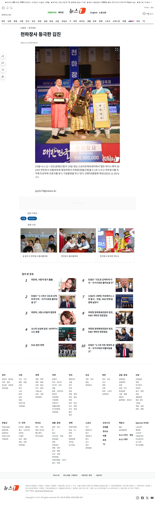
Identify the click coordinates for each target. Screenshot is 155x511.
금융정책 (122, 382)
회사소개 (56, 475)
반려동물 (55, 457)
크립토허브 (52, 12)
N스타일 (72, 445)
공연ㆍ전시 (56, 427)
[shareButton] (2, 56)
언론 (53, 442)
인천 (70, 388)
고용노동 (38, 391)
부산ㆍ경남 (73, 409)
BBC (120, 427)
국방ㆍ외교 (89, 379)
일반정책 (5, 430)
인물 (20, 400)
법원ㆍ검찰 (23, 382)
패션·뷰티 (139, 400)
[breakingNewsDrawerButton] (7, 8)
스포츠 (88, 423)
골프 (87, 445)
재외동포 (88, 385)
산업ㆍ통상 (39, 385)
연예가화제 (73, 427)
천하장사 (32, 218)
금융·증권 (123, 375)
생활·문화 (56, 423)
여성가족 (22, 403)
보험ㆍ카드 (123, 388)
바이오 (38, 423)
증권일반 (122, 391)
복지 (20, 388)
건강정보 (55, 445)
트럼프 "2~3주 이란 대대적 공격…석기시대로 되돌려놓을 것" (101, 348)
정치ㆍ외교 (106, 379)
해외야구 (88, 430)
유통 (137, 394)
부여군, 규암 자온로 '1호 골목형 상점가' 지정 (60, 2)
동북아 (54, 379)
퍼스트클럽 (139, 445)
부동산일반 (6, 427)
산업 (137, 375)
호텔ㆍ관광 (140, 406)
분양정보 (5, 433)
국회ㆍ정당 (6, 382)
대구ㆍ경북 (73, 406)
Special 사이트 (142, 423)
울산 (70, 412)
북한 (104, 375)
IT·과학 (22, 423)
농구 (87, 442)
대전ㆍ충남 (73, 397)
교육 (20, 385)
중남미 (54, 394)
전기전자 (139, 385)
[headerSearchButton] (11, 8)
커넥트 (146, 8)
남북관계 (105, 394)
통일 (87, 382)
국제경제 (55, 397)
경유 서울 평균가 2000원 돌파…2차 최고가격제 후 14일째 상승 (103, 2)
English (93, 12)
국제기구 (55, 403)
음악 (70, 436)
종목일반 (88, 448)
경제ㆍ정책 (39, 379)
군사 (103, 382)
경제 (37, 375)
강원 (70, 391)
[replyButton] (2, 62)
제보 (152, 8)
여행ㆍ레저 (56, 448)
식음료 (138, 403)
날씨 (20, 397)
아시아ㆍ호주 (57, 385)
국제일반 (55, 412)
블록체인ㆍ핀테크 (125, 400)
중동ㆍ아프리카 (57, 391)
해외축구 (88, 436)
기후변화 (55, 400)
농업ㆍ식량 (39, 394)
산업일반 (139, 379)
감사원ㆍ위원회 (7, 385)
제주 (70, 415)
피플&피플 (56, 406)
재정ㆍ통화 (39, 382)
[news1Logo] (11, 488)
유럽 (53, 388)
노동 (20, 391)
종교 (53, 433)
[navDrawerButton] (3, 8)
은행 (120, 385)
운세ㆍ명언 (56, 451)
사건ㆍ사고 (23, 379)
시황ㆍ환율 (123, 394)
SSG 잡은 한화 (37, 345)
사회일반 (22, 406)
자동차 (138, 388)
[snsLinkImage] (137, 497)
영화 (70, 433)
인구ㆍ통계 (39, 388)
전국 (70, 375)
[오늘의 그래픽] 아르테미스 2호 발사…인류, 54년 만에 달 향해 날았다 (101, 299)
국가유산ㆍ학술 (57, 436)
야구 (87, 427)
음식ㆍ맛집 (56, 463)
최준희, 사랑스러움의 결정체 (43, 312)
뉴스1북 (138, 442)
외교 (87, 375)
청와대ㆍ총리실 (7, 379)
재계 (137, 382)
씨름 (23, 218)
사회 (20, 375)
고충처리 (99, 475)
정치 (4, 375)
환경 (20, 394)
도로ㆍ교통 (56, 454)
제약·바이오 (39, 430)
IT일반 (21, 436)
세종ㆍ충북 (73, 394)
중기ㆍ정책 (140, 391)
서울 (70, 382)
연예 (70, 423)
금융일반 (122, 379)
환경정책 (38, 397)
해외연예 (72, 439)
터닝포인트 (139, 439)
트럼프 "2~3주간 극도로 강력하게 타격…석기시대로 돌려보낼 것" (44, 299)
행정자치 (72, 379)
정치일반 (5, 388)
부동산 (4, 423)
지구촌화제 (56, 409)
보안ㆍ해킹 (23, 439)
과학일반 (22, 445)
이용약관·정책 (86, 475)
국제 (54, 375)
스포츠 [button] (23, 28)
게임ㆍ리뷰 (23, 442)
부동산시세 (6, 436)
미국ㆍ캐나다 (57, 382)
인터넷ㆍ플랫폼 (24, 427)
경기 (70, 385)
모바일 (21, 433)
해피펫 (61, 12)
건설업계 (5, 439)
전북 (70, 400)
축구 (87, 433)
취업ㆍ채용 (140, 409)
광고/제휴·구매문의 (70, 475)
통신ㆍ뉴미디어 (24, 430)
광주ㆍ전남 (73, 403)
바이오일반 (39, 436)
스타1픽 (138, 433)
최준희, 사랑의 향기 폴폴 (42, 279)
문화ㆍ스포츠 (107, 391)
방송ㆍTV (72, 430)
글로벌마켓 (123, 430)
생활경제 (139, 397)
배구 (87, 439)
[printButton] (2, 76)
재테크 (121, 397)
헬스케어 (38, 433)
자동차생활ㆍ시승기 (59, 460)
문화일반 (55, 439)
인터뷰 (71, 442)
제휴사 (121, 423)
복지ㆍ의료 (39, 427)
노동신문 (102, 12)
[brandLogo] (78, 10)
